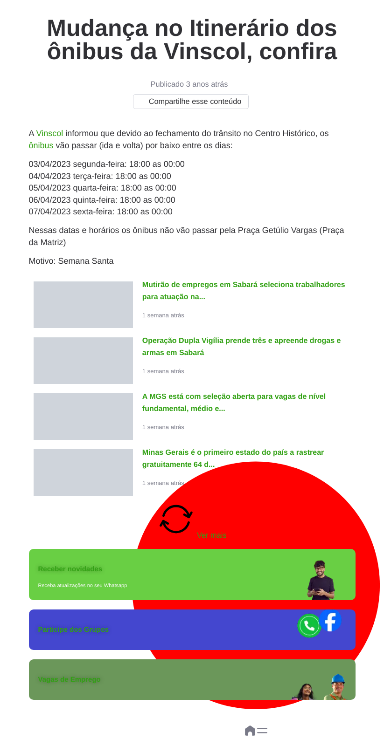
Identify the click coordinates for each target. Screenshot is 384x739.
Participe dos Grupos (73, 630)
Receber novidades (70, 569)
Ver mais (192, 520)
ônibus (41, 145)
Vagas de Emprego (69, 680)
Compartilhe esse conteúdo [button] (189, 101)
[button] (262, 731)
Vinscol (49, 133)
